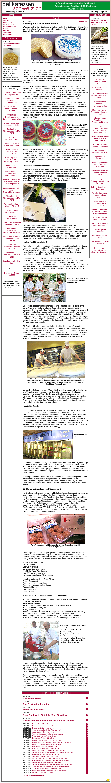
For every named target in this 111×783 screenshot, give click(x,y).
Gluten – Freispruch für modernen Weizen (100, 225)
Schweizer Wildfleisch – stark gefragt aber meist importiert (52, 752)
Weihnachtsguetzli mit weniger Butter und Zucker (99, 173)
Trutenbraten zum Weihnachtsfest (44, 736)
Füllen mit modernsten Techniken (99, 188)
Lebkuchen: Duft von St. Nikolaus (44, 738)
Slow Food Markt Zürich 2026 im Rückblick (45, 715)
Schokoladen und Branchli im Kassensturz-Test (11, 174)
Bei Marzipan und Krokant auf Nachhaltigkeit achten (11, 160)
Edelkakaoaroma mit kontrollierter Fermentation (12, 101)
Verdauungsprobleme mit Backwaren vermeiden (100, 165)
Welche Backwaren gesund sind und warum (99, 195)
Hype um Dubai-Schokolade (11, 167)
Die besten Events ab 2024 (11, 274)
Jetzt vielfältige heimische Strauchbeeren (46, 768)
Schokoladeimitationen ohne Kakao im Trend (11, 211)
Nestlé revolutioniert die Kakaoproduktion (12, 94)
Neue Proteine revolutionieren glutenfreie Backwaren (99, 250)
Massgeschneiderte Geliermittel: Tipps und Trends (99, 112)
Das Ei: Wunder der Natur (36, 704)
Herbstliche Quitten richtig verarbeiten (45, 746)
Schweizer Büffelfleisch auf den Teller (45, 726)
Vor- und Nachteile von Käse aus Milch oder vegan (50, 758)
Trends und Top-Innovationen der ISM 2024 (11, 255)
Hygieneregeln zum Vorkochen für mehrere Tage (49, 770)
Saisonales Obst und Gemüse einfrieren (46, 756)
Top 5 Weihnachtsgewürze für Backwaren (100, 181)
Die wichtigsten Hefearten (100, 231)
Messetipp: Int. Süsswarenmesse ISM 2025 (11, 198)
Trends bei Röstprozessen (11, 217)
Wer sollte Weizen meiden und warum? (100, 145)
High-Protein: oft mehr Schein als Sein (45, 754)
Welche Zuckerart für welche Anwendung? (12, 144)
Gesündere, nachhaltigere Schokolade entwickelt (11, 231)
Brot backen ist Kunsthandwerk (43, 724)
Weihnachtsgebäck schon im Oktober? (11, 205)
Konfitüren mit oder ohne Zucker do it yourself (11, 109)
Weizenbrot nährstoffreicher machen (100, 82)
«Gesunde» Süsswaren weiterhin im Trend (12, 223)
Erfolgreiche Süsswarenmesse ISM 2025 (11, 131)
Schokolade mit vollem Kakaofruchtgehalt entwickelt (11, 239)
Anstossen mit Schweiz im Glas (43, 732)
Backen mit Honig (32, 698)
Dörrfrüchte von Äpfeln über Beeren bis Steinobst (48, 720)
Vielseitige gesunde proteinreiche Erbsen (46, 762)
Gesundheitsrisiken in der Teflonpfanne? (46, 730)
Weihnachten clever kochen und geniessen (47, 734)
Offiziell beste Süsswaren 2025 (11, 138)
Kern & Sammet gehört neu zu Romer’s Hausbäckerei (100, 138)
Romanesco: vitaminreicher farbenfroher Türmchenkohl (51, 742)
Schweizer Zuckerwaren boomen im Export (11, 247)
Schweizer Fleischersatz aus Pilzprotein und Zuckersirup (52, 764)
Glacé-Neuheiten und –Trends (100, 237)
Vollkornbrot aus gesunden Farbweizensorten (100, 104)
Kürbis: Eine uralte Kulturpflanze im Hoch (46, 744)
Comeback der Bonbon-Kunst (12, 262)
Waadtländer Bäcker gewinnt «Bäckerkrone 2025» (99, 96)
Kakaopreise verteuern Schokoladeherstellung (11, 124)
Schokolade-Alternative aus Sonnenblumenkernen (12, 190)
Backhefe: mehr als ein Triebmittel (100, 243)
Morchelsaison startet (34, 709)
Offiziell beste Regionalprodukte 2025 (45, 748)
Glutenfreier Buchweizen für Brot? (100, 152)
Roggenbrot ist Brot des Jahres (43, 728)
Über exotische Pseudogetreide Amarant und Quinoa (100, 120)
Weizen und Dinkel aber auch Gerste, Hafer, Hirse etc (100, 203)
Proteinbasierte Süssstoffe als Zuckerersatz (12, 151)
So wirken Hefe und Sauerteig (42, 772)
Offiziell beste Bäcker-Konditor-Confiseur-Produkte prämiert (11, 182)
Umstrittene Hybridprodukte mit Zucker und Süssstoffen (12, 117)
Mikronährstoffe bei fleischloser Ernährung (47, 740)
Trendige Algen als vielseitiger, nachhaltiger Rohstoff (50, 766)
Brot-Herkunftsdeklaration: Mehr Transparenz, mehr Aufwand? (100, 129)
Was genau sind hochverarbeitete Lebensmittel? (49, 750)
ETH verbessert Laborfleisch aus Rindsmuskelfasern (50, 760)
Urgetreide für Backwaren (100, 158)
